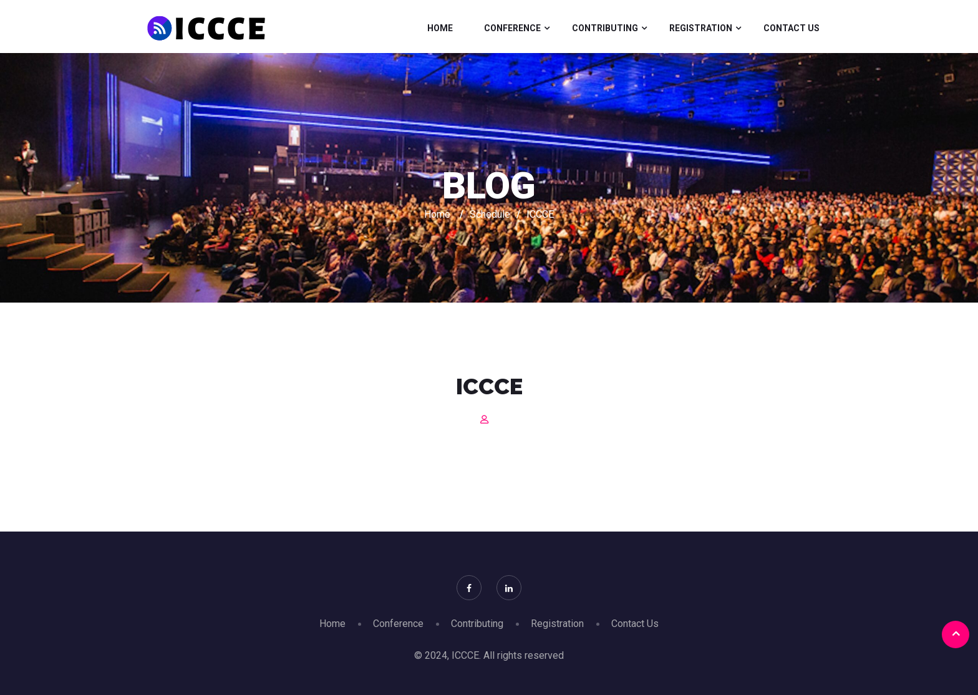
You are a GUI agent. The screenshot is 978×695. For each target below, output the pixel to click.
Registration (700, 28)
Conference (512, 28)
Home (440, 28)
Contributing (605, 28)
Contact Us (791, 28)
